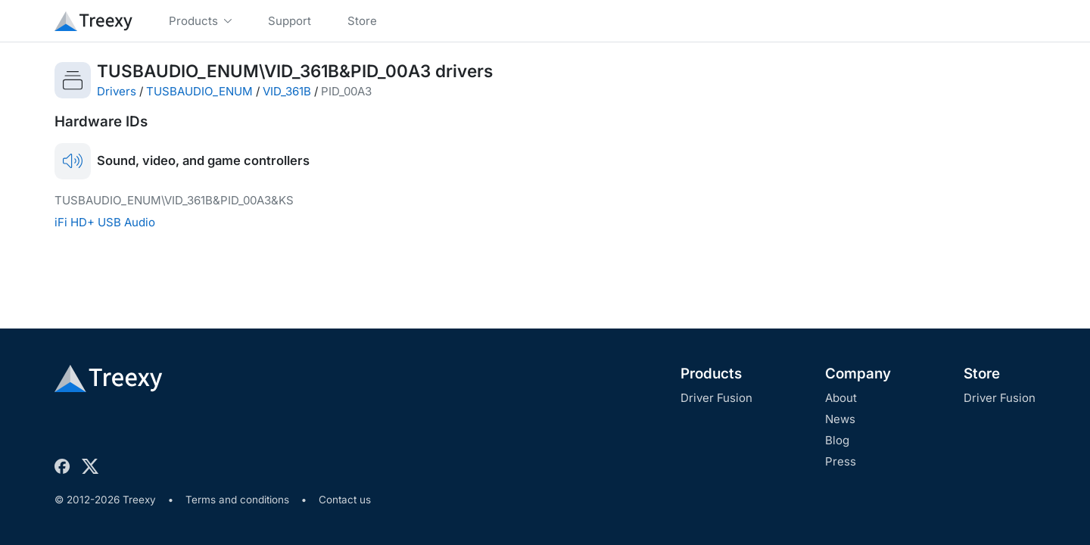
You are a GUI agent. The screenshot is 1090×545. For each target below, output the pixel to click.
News (840, 419)
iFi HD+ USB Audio (104, 222)
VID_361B (287, 91)
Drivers (116, 91)
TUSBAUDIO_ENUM (199, 91)
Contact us (345, 500)
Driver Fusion (716, 398)
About (841, 398)
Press (840, 461)
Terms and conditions (237, 500)
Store (982, 373)
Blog (837, 440)
